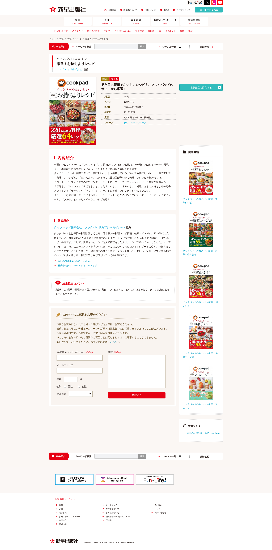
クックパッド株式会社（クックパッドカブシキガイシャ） (90, 227)
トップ (52, 39)
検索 (142, 46)
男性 (68, 386)
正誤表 (166, 10)
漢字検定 (139, 31)
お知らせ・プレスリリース (70, 517)
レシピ (78, 39)
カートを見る (111, 505)
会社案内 (112, 10)
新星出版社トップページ (64, 499)
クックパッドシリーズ (135, 122)
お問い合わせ (150, 10)
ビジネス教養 (93, 31)
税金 (190, 31)
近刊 (61, 509)
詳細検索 (204, 47)
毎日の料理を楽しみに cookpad (74, 261)
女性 (82, 386)
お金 (182, 31)
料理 (61, 39)
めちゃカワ (77, 31)
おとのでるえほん (122, 31)
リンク (157, 509)
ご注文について (183, 10)
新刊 (61, 505)
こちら (113, 341)
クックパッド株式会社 (70, 69)
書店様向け (64, 520)
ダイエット (170, 31)
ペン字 (107, 31)
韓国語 (151, 31)
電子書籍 (63, 513)
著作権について (130, 10)
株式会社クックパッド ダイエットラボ (77, 265)
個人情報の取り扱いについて (118, 517)
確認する (137, 395)
